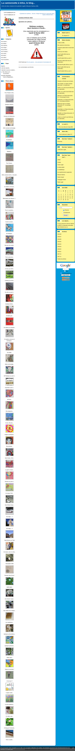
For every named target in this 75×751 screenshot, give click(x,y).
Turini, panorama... (9, 257)
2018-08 (59, 234)
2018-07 (59, 236)
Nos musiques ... (5, 51)
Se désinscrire (66, 212)
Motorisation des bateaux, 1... (9, 198)
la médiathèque (61, 169)
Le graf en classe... (9, 469)
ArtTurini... (9, 399)
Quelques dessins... (9, 104)
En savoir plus (9, 749)
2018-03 (59, 246)
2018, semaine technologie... (9, 128)
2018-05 (59, 241)
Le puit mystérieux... (9, 704)
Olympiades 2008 (9, 563)
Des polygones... (9, 411)
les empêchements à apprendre (65, 172)
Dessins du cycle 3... (9, 481)
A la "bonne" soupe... (9, 598)
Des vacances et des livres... (64, 45)
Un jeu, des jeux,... (9, 422)
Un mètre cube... (9, 716)
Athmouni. (60, 95)
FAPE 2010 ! (9, 657)
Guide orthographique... (8, 77)
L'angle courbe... (9, 692)
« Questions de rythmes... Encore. (27, 13)
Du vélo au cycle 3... (9, 292)
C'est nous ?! (9, 681)
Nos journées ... (4, 49)
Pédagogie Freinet (62, 179)
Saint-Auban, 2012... (9, 458)
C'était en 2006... (61, 42)
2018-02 (59, 249)
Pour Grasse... (9, 163)
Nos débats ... (4, 43)
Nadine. (59, 87)
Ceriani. (59, 117)
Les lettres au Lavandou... (9, 327)
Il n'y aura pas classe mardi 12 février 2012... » (48, 14)
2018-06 (59, 239)
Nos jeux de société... (9, 245)
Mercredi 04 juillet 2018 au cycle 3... (66, 64)
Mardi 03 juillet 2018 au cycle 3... (65, 71)
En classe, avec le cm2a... (9, 552)
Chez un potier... (9, 739)
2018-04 (59, 244)
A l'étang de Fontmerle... (9, 728)
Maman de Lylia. (61, 103)
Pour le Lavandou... (9, 210)
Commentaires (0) (47, 62)
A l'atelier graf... (9, 315)
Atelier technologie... (9, 364)
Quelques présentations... (9, 634)
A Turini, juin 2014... (9, 268)
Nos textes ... (4, 55)
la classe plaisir (61, 167)
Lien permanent (39, 62)
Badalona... (9, 151)
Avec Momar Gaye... (9, 505)
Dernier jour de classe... (63, 51)
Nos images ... (4, 47)
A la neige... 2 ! (9, 528)
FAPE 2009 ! (9, 587)
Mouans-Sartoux (61, 174)
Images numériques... (9, 434)
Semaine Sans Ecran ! (9, 575)
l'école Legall (60, 164)
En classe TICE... (9, 493)
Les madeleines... (9, 622)
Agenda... (3, 66)
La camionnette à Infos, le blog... (18, 3)
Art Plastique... (9, 233)
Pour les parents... (5, 59)
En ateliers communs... (9, 186)
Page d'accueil (39, 13)
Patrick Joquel (61, 177)
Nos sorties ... (4, 53)
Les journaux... (6, 73)
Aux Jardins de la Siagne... (9, 610)
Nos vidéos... (4, 57)
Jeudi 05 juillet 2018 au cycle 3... (65, 58)
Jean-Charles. (61, 83)
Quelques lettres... (9, 304)
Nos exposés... (4, 45)
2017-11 (59, 256)
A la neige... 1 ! (9, 516)
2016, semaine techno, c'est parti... (9, 174)
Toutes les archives (62, 258)
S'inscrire (66, 210)
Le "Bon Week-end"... (6, 72)
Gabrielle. (60, 113)
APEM (59, 159)
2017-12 (59, 254)
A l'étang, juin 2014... (9, 280)
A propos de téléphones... (9, 116)
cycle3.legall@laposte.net (9, 12)
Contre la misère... (9, 221)
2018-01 (59, 251)
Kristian (59, 162)
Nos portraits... (9, 446)
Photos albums (9, 81)
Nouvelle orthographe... (6, 75)
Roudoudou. (60, 99)
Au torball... (9, 352)
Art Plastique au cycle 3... (9, 375)
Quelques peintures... (9, 645)
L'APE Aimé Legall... (62, 149)
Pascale (59, 81)
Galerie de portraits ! (9, 669)
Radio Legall (60, 182)
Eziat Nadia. (60, 109)
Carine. (59, 91)
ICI (68, 35)
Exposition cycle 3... (9, 387)
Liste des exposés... (5, 68)
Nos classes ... (4, 41)
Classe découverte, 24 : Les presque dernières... (64, 105)
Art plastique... (9, 139)
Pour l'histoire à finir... (9, 92)
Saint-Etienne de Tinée (9, 540)
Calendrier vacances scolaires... (8, 70)
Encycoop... (60, 141)
